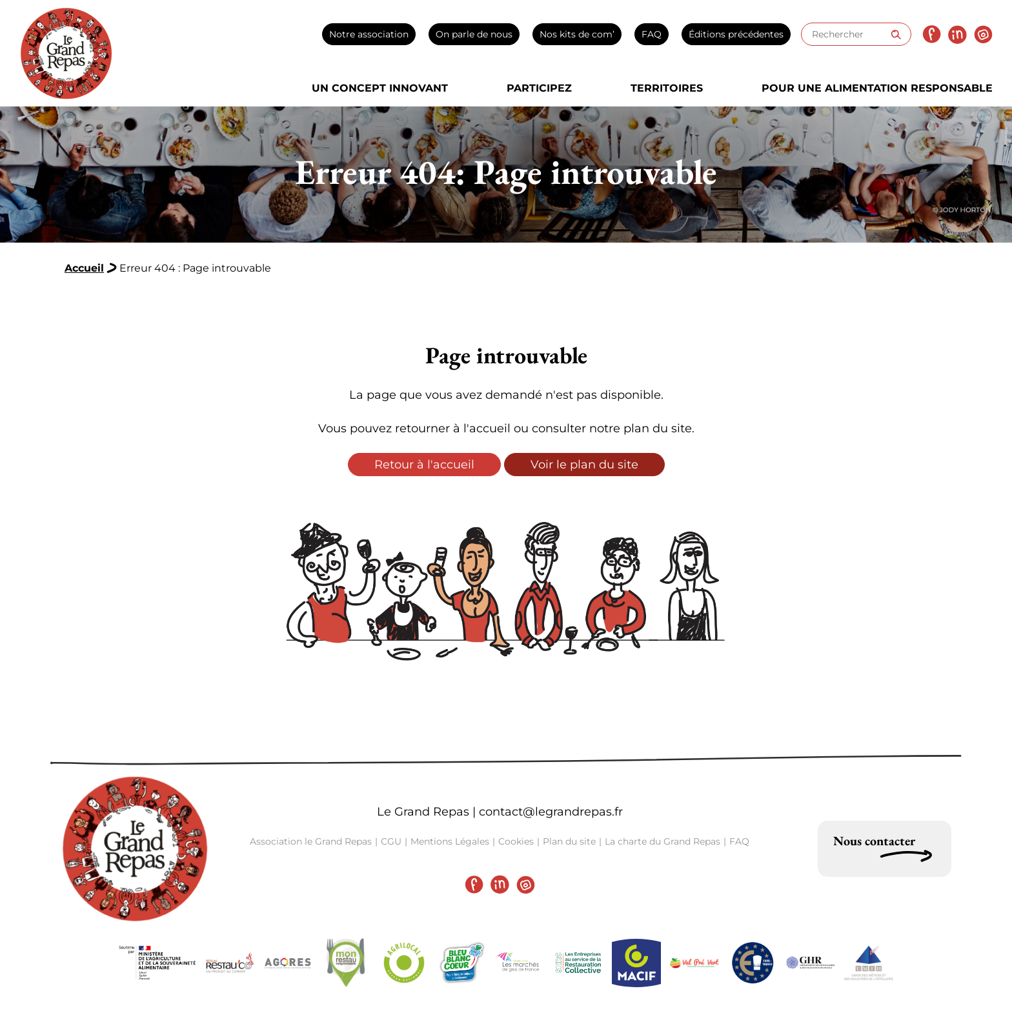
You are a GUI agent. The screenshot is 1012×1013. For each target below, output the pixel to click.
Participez (539, 88)
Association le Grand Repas (311, 841)
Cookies (516, 841)
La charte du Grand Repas (662, 841)
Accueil (84, 268)
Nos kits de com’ (577, 34)
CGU (391, 841)
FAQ (652, 34)
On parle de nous (474, 34)
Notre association (369, 34)
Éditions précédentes (736, 34)
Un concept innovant (380, 88)
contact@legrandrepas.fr (551, 812)
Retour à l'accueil (424, 464)
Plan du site (569, 841)
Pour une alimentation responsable (877, 88)
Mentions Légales (449, 841)
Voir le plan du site (584, 464)
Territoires (667, 88)
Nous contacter (874, 840)
